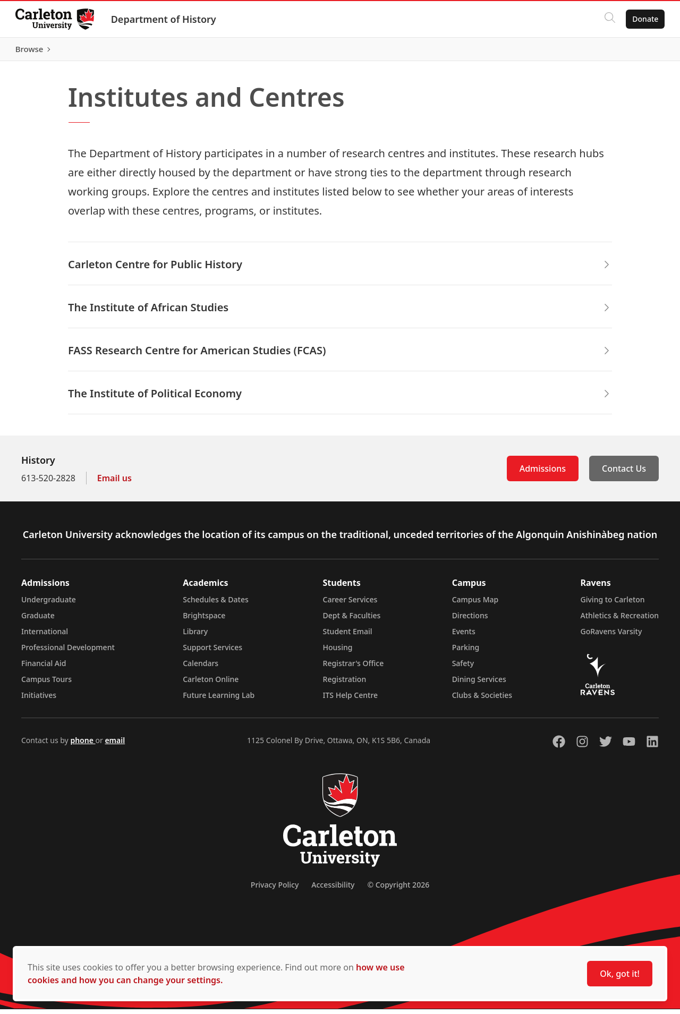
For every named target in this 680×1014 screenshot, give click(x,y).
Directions (470, 620)
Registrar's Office (353, 668)
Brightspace (204, 620)
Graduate (38, 620)
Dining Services (479, 684)
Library (195, 636)
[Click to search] (608, 19)
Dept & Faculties (352, 620)
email (115, 745)
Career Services (350, 604)
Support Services (212, 652)
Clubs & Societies (482, 700)
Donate (644, 19)
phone (82, 745)
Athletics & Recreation (620, 620)
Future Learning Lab (218, 700)
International (44, 636)
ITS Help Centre (350, 700)
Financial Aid (43, 668)
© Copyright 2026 (398, 889)
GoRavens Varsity (611, 636)
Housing (338, 652)
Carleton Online (211, 684)
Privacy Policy (275, 889)
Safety (463, 668)
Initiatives (38, 700)
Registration (345, 684)
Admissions (543, 473)
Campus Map (475, 604)
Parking (466, 652)
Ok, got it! (620, 973)
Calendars (200, 668)
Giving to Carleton (613, 604)
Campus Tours (46, 684)
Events (463, 636)
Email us (114, 483)
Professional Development (68, 652)
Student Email (347, 636)
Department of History (165, 19)
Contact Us (624, 473)
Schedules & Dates (216, 604)
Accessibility (332, 889)
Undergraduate (48, 604)
